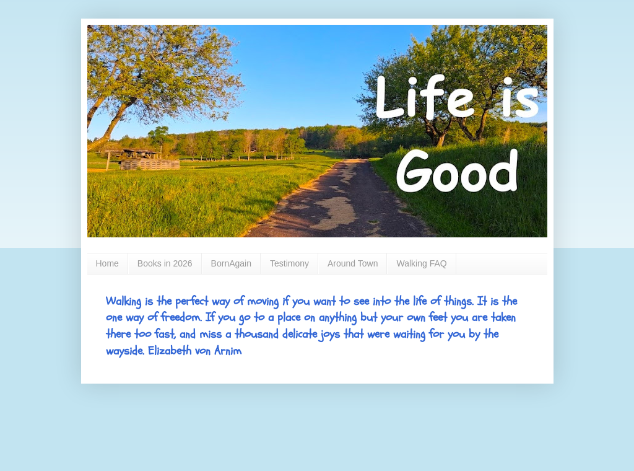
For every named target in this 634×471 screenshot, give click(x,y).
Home (107, 263)
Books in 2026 (165, 263)
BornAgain (231, 263)
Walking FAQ (421, 263)
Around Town (353, 263)
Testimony (289, 263)
